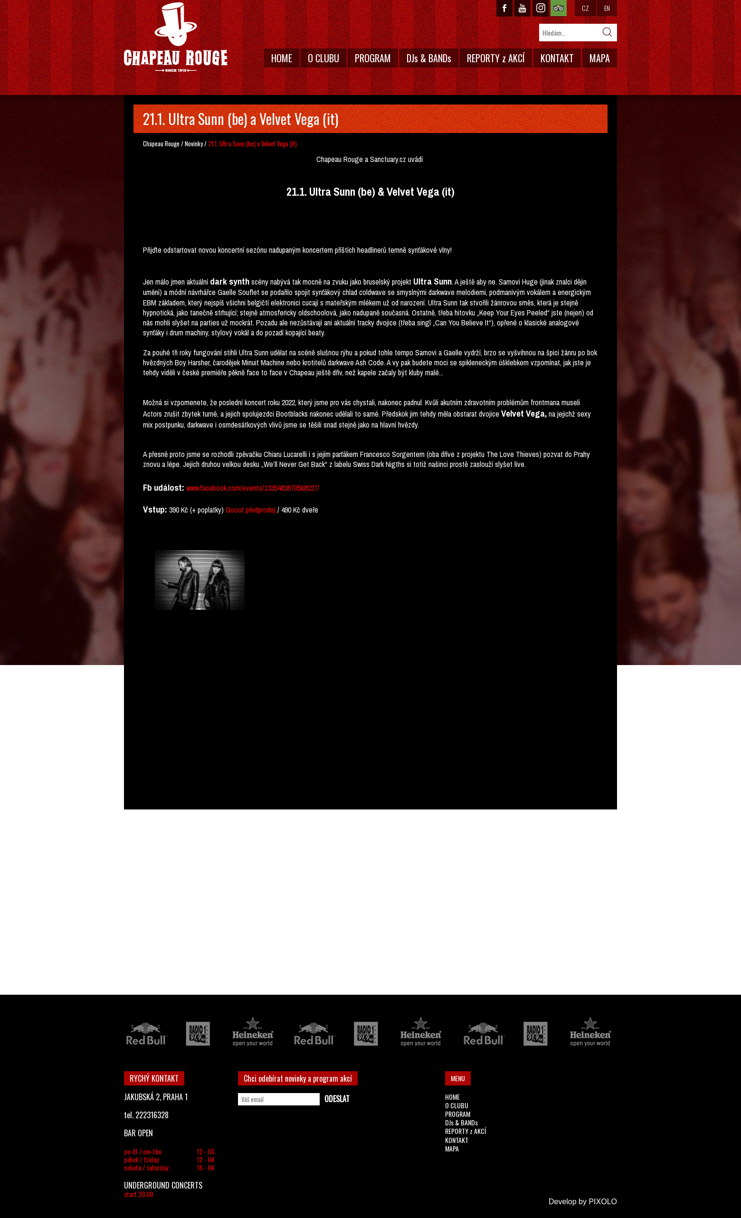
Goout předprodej (251, 509)
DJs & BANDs (429, 58)
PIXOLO (603, 1202)
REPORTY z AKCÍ (496, 58)
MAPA (599, 58)
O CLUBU (323, 58)
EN (607, 8)
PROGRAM (373, 58)
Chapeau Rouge (161, 143)
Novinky (194, 143)
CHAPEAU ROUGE (176, 37)
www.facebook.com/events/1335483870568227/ (252, 488)
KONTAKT (557, 58)
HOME (281, 58)
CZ (585, 8)
